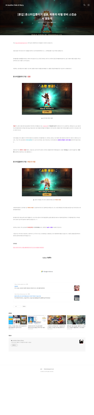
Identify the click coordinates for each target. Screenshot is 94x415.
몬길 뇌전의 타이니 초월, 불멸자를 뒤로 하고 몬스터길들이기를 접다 (28, 287)
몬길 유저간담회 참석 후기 (21, 62)
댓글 (10, 375)
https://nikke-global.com (20, 323)
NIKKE (16, 326)
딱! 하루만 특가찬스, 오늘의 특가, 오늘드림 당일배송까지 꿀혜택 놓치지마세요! (32, 337)
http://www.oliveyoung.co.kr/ (21, 333)
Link (41, 408)
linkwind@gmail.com (49, 408)
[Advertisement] (47, 50)
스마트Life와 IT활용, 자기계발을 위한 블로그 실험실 (21, 382)
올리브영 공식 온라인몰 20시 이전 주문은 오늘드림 (28, 336)
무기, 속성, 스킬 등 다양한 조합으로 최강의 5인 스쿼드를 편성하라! (30, 327)
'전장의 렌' (45, 145)
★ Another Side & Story (12, 5)
